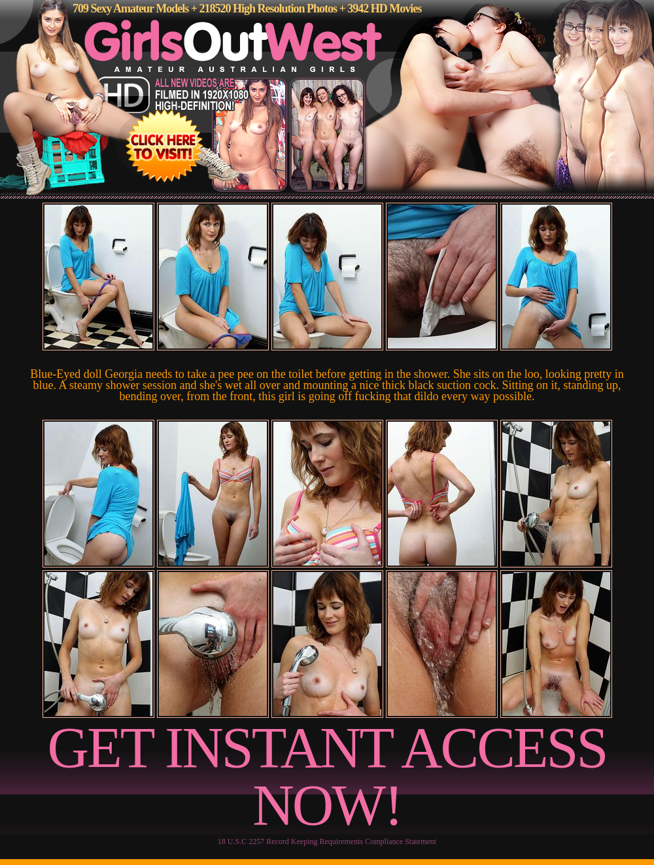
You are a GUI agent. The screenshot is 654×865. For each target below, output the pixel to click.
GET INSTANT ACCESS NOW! (327, 776)
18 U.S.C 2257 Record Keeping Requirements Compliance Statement (327, 841)
